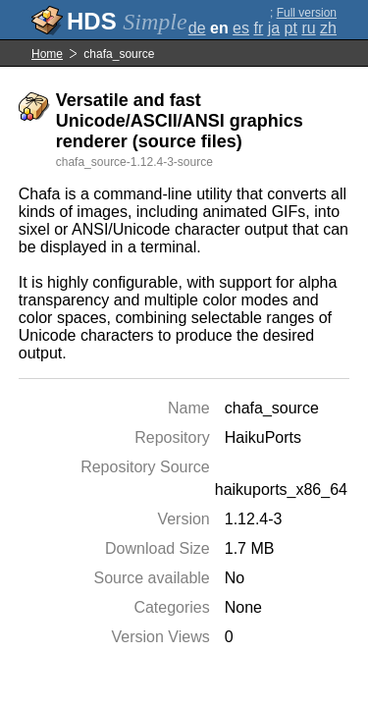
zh (328, 28)
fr (258, 28)
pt (291, 28)
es (241, 28)
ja (274, 28)
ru (308, 28)
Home (47, 54)
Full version (307, 13)
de (197, 28)
